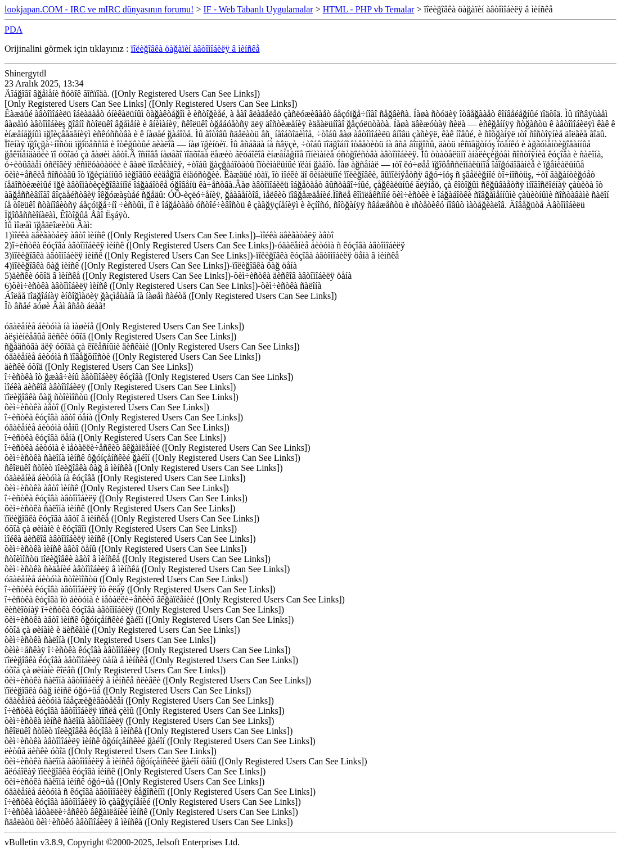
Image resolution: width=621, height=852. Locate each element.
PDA (13, 29)
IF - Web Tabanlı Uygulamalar (258, 9)
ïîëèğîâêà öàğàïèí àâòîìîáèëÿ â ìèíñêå (194, 48)
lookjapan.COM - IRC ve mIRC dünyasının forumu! (99, 9)
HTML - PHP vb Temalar (369, 9)
